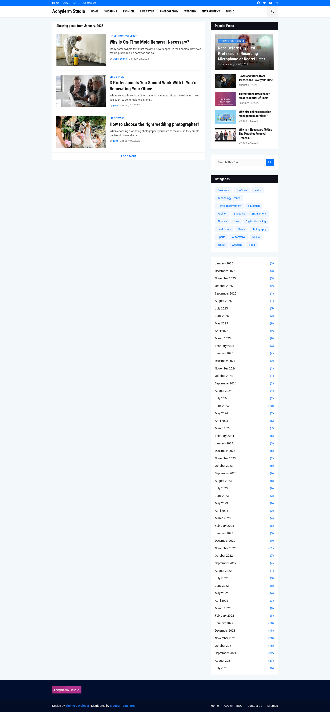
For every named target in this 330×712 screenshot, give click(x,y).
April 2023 (244, 511)
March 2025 (244, 338)
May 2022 (244, 593)
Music (256, 237)
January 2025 (244, 353)
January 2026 (244, 263)
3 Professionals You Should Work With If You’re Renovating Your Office (154, 85)
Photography (258, 229)
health (257, 190)
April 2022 (244, 601)
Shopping (239, 213)
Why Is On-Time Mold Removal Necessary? (149, 42)
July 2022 (244, 578)
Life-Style (241, 190)
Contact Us (89, 2)
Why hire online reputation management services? (255, 114)
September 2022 (244, 563)
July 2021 (244, 668)
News (241, 229)
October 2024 (244, 376)
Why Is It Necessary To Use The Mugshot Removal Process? (255, 134)
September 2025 (244, 294)
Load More (128, 156)
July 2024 (244, 398)
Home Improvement (229, 205)
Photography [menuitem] (169, 11)
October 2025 (244, 286)
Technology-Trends (229, 198)
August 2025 (244, 301)
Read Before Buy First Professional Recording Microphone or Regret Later (241, 53)
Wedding (237, 244)
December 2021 (244, 631)
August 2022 (244, 571)
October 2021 (244, 646)
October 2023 (244, 466)
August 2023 (244, 481)
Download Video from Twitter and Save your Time (256, 78)
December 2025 (244, 271)
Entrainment (259, 213)
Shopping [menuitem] (110, 11)
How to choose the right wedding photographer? (154, 124)
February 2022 (244, 616)
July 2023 (244, 488)
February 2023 (244, 526)
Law (236, 221)
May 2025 (244, 323)
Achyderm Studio (68, 11)
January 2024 (244, 443)
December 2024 (244, 361)
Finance (222, 221)
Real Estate (224, 229)
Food (252, 244)
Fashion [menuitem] (128, 11)
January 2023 (244, 533)
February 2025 (244, 346)
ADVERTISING (71, 2)
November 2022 (244, 548)
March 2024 (244, 428)
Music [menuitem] (230, 11)
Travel (221, 244)
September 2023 (244, 473)
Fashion (222, 213)
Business (223, 190)
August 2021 (244, 661)
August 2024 (244, 391)
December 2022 (244, 541)
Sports (221, 237)
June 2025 (244, 316)
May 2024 (244, 413)
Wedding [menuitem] (190, 11)
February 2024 (244, 436)
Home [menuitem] (94, 11)
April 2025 (244, 331)
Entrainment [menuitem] (211, 11)
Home (55, 2)
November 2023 (244, 458)
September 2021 (244, 653)
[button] (272, 11)
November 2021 (244, 638)
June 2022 (244, 586)
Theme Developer (77, 705)
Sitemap (272, 705)
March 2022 (244, 608)
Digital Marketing (256, 221)
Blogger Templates (122, 705)
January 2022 (244, 623)
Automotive (239, 237)
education (254, 205)
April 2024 (244, 421)
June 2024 (244, 406)
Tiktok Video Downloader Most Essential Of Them (254, 96)
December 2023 (244, 451)
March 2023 (244, 518)
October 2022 (244, 556)
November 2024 (244, 369)
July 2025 (244, 309)
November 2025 (244, 278)
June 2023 (244, 496)
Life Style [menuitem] (147, 11)
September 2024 (244, 383)
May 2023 (244, 503)
